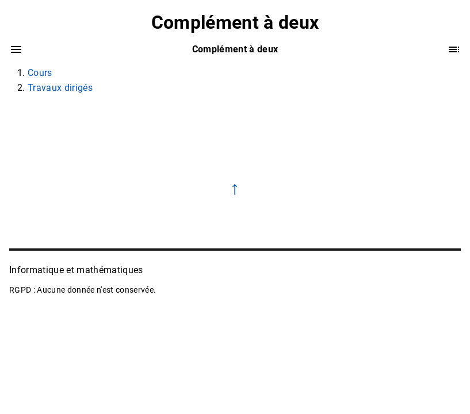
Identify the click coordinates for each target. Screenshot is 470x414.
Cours (40, 72)
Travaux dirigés (60, 87)
